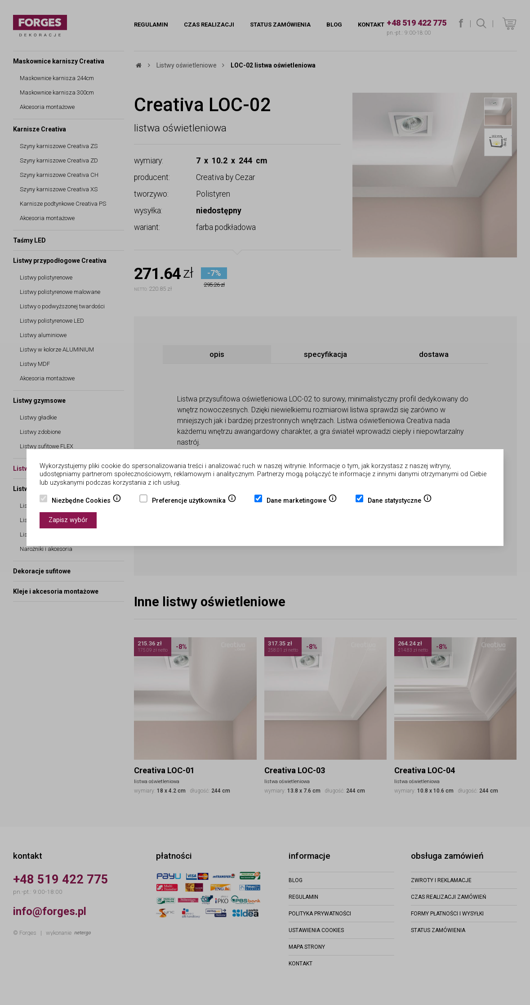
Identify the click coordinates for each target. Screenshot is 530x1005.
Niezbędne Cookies (86, 501)
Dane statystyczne (400, 501)
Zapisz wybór (68, 520)
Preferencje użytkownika (194, 501)
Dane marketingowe (302, 501)
